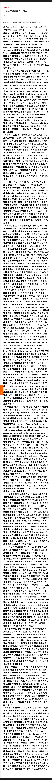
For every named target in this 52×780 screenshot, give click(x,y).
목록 (1, 390)
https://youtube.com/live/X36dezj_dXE (27, 22)
